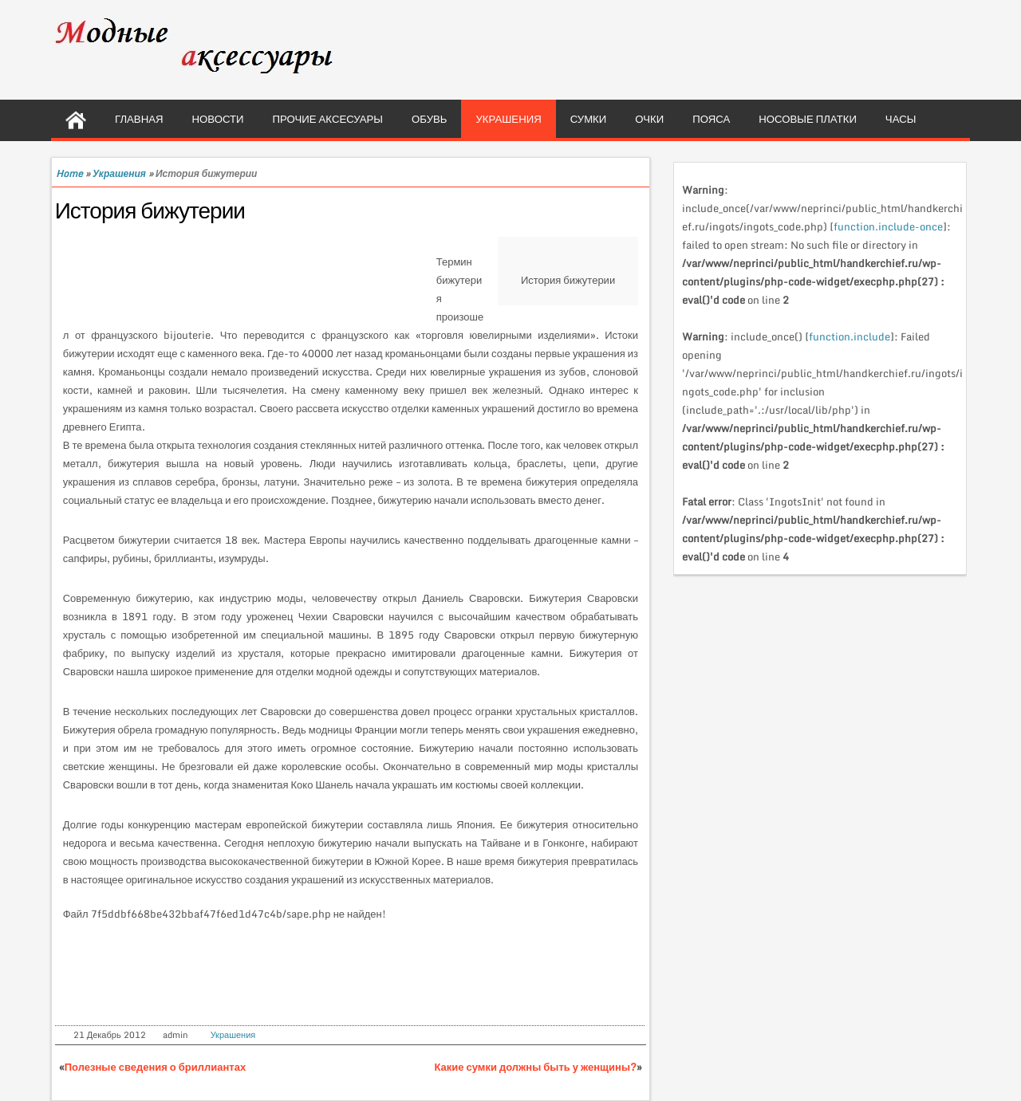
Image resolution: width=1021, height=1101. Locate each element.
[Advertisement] (249, 277)
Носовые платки (808, 119)
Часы (901, 119)
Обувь (429, 119)
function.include (849, 336)
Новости (218, 119)
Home (69, 173)
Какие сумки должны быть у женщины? (536, 1066)
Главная (139, 119)
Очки (649, 119)
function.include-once (888, 226)
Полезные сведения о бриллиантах (155, 1066)
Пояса (711, 119)
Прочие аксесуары (328, 119)
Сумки (588, 119)
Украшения (508, 119)
